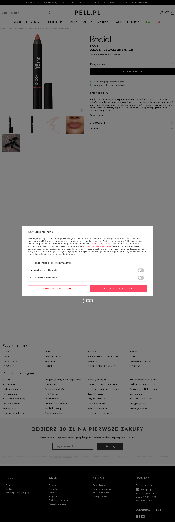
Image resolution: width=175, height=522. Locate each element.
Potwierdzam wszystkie (118, 288)
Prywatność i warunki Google (97, 246)
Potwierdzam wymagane (57, 288)
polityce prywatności (102, 244)
